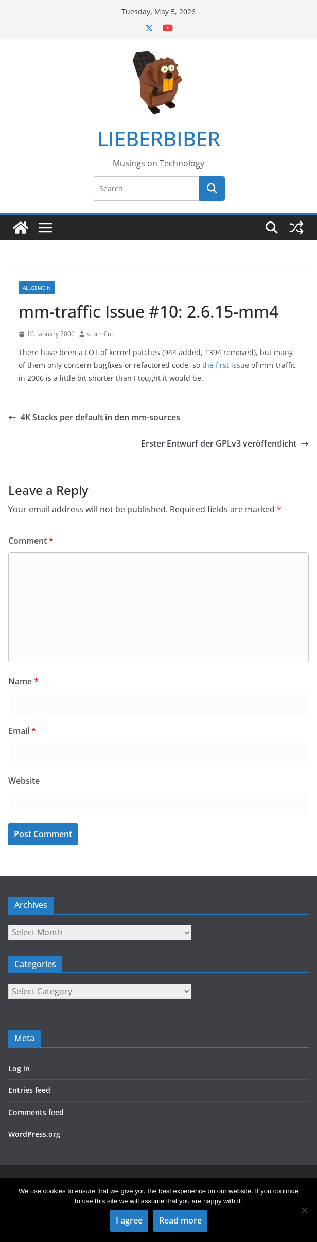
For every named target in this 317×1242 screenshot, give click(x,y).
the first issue (225, 365)
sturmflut (100, 333)
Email (22, 730)
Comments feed (36, 1112)
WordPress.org (34, 1134)
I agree (129, 1220)
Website (24, 780)
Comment (31, 540)
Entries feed (29, 1090)
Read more (180, 1220)
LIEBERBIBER (158, 138)
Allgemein (37, 287)
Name (23, 681)
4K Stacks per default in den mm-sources (94, 417)
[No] (304, 1210)
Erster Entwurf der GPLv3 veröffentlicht (225, 443)
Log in (19, 1068)
